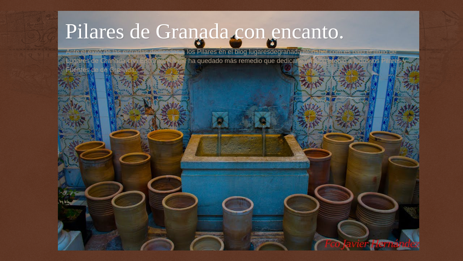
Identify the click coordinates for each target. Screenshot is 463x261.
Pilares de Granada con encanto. (204, 31)
